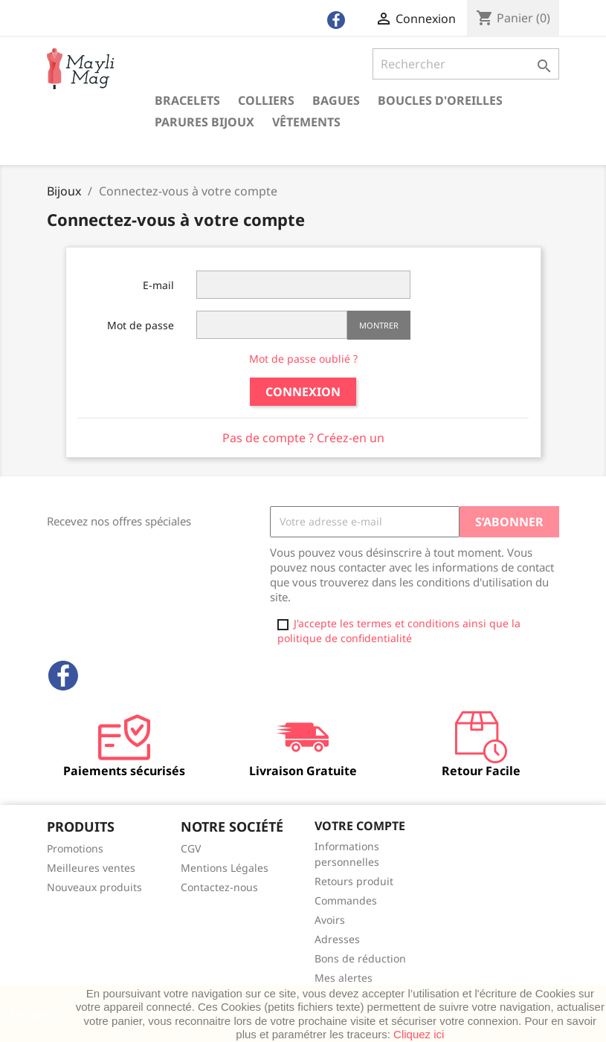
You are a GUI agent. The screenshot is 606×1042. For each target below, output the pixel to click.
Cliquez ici (418, 1034)
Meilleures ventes (91, 868)
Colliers (266, 100)
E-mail (158, 285)
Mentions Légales (224, 868)
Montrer (379, 325)
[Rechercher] (466, 64)
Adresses (337, 939)
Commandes (346, 900)
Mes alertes (344, 978)
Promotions (75, 848)
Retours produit (354, 881)
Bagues (336, 100)
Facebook (63, 675)
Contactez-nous (219, 887)
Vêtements (306, 122)
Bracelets (187, 100)
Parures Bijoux (204, 122)
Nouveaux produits (94, 887)
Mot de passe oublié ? (303, 359)
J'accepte (30, 1014)
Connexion (303, 392)
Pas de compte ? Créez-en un (303, 438)
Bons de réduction (360, 958)
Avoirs (330, 920)
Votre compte (360, 826)
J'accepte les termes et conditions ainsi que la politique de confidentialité (398, 630)
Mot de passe (140, 325)
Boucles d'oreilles (440, 100)
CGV (191, 848)
